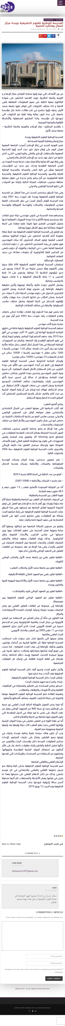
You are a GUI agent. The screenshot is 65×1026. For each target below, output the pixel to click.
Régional (59, 20)
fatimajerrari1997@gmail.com (25, 871)
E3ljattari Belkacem (38, 29)
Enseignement (49, 20)
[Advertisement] (33, 811)
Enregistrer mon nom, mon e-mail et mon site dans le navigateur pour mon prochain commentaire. (34, 971)
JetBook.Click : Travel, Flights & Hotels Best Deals (32, 988)
